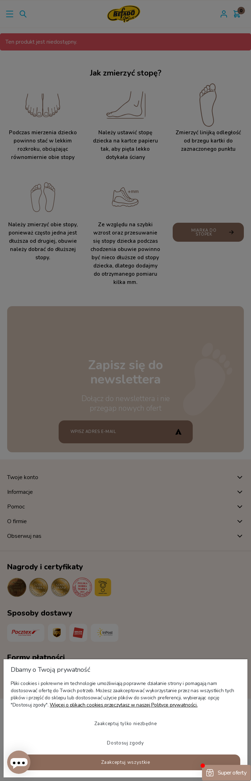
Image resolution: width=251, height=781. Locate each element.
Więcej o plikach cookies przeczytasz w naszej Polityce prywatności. (123, 705)
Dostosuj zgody (125, 743)
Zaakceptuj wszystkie (125, 762)
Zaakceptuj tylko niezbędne (125, 723)
